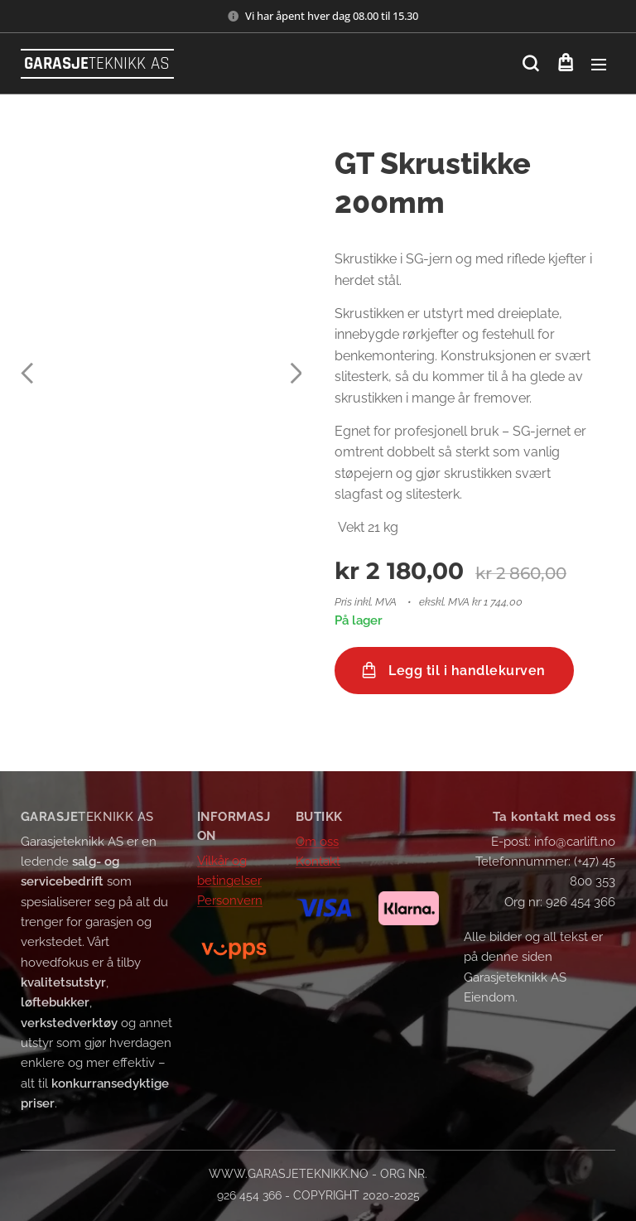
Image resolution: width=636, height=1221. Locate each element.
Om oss (317, 841)
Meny (598, 64)
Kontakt (318, 861)
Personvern (230, 900)
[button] (530, 63)
